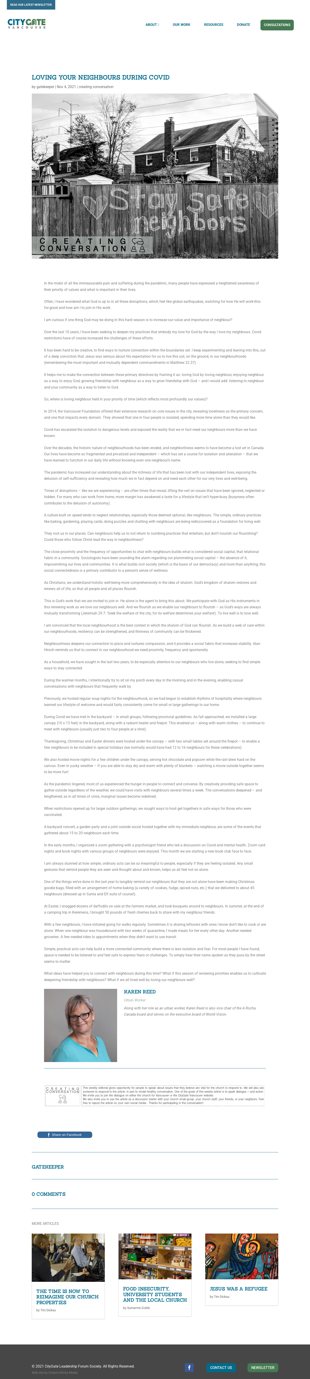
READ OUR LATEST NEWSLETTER (31, 4)
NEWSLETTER (262, 1352)
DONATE (243, 28)
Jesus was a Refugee (239, 1273)
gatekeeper (45, 71)
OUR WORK (181, 28)
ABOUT (151, 28)
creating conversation (96, 71)
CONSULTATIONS (277, 28)
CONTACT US (221, 1352)
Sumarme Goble (138, 1292)
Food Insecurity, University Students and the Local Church (155, 1278)
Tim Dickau (48, 1294)
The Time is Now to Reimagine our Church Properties (67, 1281)
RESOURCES (213, 28)
